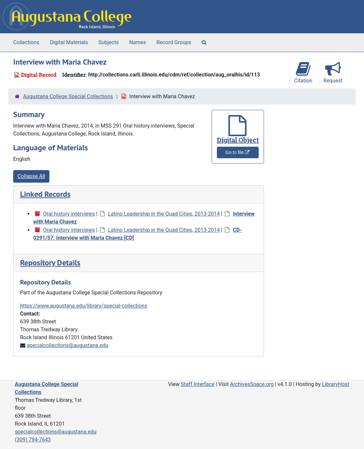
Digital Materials (69, 42)
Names (137, 42)
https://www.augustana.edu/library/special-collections (83, 306)
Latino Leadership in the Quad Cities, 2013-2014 (164, 214)
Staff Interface (197, 384)
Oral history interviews (69, 214)
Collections (26, 42)
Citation (303, 72)
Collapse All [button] (31, 176)
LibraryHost (335, 384)
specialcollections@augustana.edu (67, 345)
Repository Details (50, 262)
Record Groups (174, 42)
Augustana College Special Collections (68, 96)
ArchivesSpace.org (252, 384)
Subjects (108, 42)
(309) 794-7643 (33, 439)
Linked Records (45, 194)
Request (333, 72)
